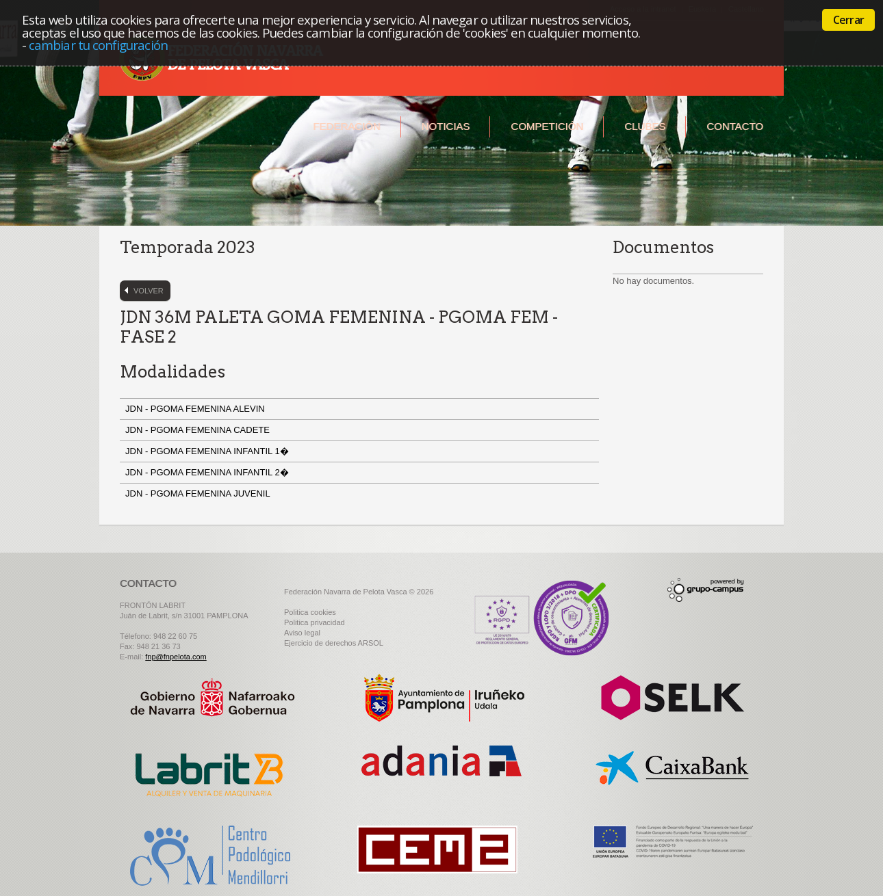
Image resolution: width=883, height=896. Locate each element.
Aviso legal (302, 633)
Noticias (446, 126)
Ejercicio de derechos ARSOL (333, 643)
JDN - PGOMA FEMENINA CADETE (199, 430)
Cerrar (848, 19)
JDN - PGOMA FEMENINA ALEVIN (197, 409)
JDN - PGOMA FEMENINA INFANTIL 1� (208, 451)
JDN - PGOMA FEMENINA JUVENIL (199, 493)
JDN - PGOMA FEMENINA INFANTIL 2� (208, 472)
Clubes (644, 126)
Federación (346, 126)
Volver (148, 291)
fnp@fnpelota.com (175, 657)
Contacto (734, 126)
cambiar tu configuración (98, 44)
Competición (547, 126)
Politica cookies (310, 612)
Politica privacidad (314, 622)
